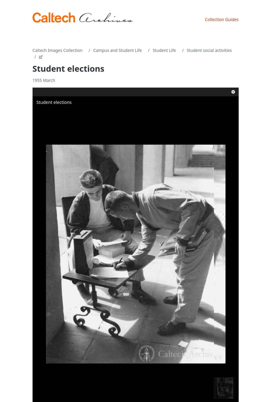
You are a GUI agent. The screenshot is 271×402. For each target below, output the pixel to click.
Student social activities (209, 50)
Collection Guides (221, 19)
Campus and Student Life (117, 50)
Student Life (164, 50)
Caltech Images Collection (57, 50)
